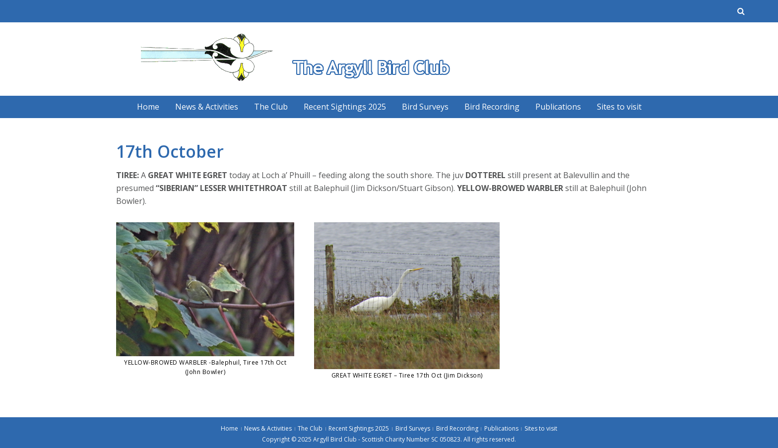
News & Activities (206, 106)
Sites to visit (619, 106)
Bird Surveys (425, 106)
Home (148, 106)
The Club (271, 106)
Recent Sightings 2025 (345, 106)
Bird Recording (491, 106)
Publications (558, 106)
